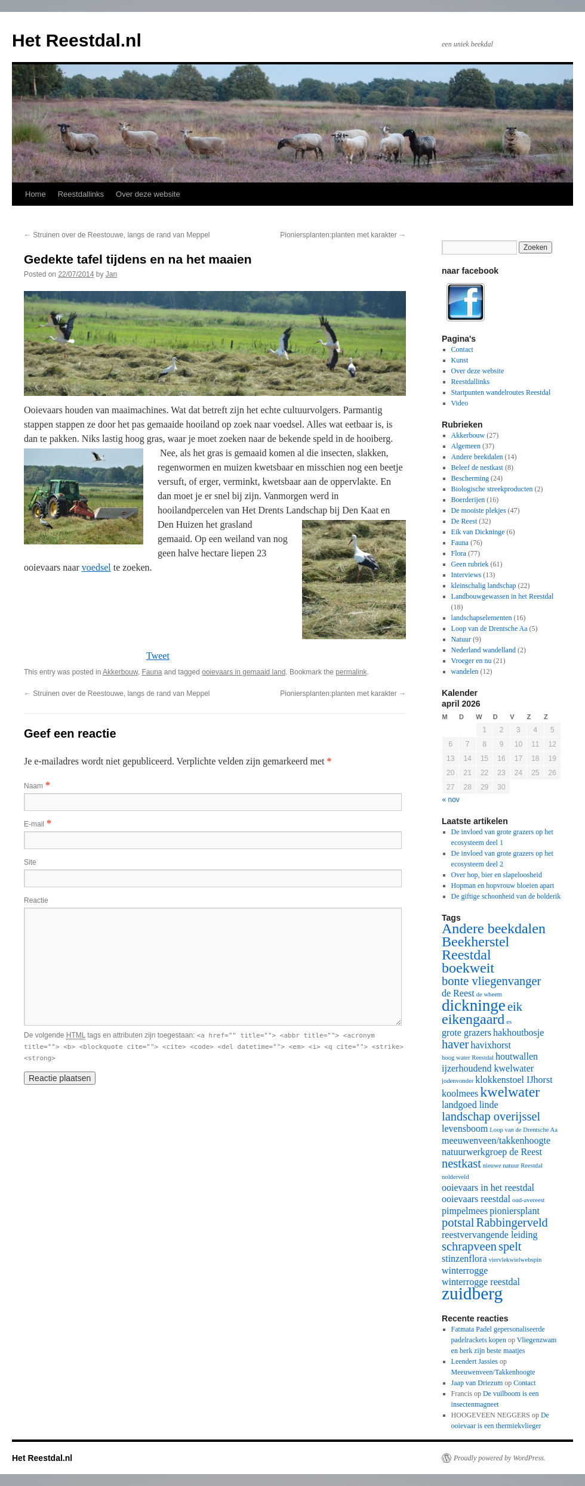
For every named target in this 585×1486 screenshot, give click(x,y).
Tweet (158, 656)
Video (460, 403)
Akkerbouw (120, 672)
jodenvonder (457, 1081)
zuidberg (472, 1293)
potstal (458, 1222)
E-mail (34, 824)
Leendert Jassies (474, 1361)
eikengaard (473, 1019)
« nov (451, 799)
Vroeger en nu (471, 661)
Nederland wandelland (483, 650)
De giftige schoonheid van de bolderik (506, 896)
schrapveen (469, 1246)
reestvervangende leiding (489, 1235)
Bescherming (470, 478)
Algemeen (466, 446)
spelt (510, 1246)
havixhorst (490, 1045)
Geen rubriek (470, 564)
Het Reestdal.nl (76, 40)
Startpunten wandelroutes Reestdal (501, 392)
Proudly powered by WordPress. (500, 1458)
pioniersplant (514, 1211)
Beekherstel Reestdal (475, 948)
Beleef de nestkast (477, 467)
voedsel (96, 567)
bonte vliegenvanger (491, 980)
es (509, 1021)
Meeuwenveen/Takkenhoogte (493, 1372)
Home (35, 194)
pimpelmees (465, 1211)
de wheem (489, 994)
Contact (462, 349)
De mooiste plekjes (478, 510)
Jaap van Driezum (477, 1383)
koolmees (460, 1093)
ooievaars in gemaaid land (243, 672)
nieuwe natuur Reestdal (513, 1165)
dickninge (474, 1005)
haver (455, 1044)
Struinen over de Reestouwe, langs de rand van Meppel (117, 235)
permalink (351, 672)
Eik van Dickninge (478, 532)
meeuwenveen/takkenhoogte (496, 1140)
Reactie (36, 900)
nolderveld (455, 1177)
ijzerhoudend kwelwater (488, 1068)
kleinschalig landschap (483, 585)
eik (514, 1006)
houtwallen (516, 1056)
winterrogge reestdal (481, 1282)
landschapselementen (481, 618)
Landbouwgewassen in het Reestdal (502, 596)
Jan (111, 274)
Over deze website (148, 194)
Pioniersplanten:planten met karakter (343, 235)
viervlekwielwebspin (515, 1259)
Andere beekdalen (477, 457)
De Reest (464, 521)
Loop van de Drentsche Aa (489, 628)
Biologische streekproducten (492, 489)
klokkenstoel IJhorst (513, 1080)
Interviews (466, 575)
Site (30, 862)
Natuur (461, 639)
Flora (458, 553)
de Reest (458, 993)
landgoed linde (470, 1105)
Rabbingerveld (512, 1222)
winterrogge (465, 1270)
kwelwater (510, 1092)
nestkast (461, 1163)
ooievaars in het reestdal (488, 1187)
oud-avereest (528, 1200)
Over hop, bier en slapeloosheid (496, 875)
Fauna (151, 672)
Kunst (460, 360)
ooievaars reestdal (476, 1199)
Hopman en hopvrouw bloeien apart (503, 885)
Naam (33, 786)
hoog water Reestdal (468, 1057)
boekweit (468, 968)
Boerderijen (468, 500)
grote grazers (466, 1032)
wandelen (465, 671)
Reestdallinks (81, 194)
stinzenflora (464, 1258)
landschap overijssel (491, 1116)
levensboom (465, 1128)
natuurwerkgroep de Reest (492, 1152)
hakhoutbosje (518, 1032)
